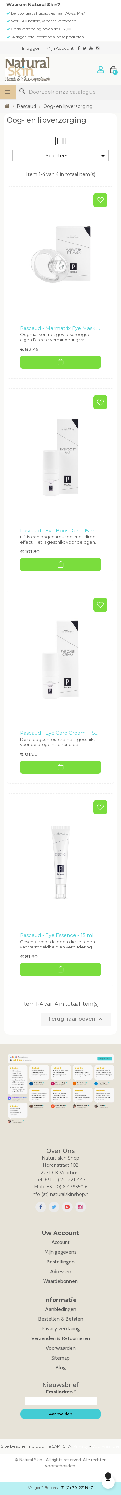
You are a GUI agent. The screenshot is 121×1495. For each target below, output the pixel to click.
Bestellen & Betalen (60, 1319)
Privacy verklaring (60, 1329)
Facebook (40, 1207)
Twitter (54, 1207)
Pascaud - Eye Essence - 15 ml (56, 935)
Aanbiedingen (60, 1309)
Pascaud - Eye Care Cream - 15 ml (57, 733)
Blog (60, 1367)
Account (60, 1242)
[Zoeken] (68, 92)
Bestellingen (60, 1262)
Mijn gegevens (60, 1252)
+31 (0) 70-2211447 (76, 1487)
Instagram (80, 1207)
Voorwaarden (61, 1348)
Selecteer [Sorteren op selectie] (76, 156)
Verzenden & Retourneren (60, 1338)
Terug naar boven (76, 1019)
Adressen (60, 1271)
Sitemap (60, 1358)
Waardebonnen (60, 1281)
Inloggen (31, 48)
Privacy (80, 1446)
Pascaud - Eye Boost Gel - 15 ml (58, 530)
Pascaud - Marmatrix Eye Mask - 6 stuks (59, 328)
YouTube (67, 1207)
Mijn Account (60, 48)
